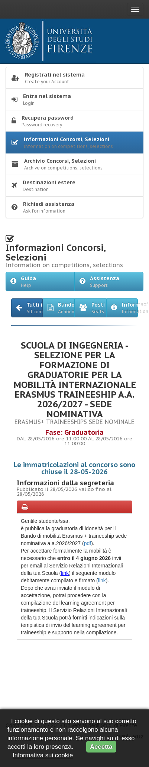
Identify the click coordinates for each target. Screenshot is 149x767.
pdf (87, 543)
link (65, 573)
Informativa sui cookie (43, 755)
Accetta (101, 746)
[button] (27, 307)
